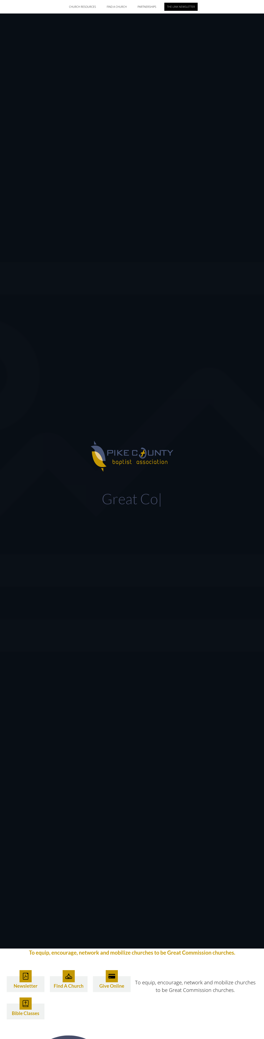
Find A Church (117, 7)
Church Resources (82, 7)
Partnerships (147, 7)
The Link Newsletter (181, 7)
